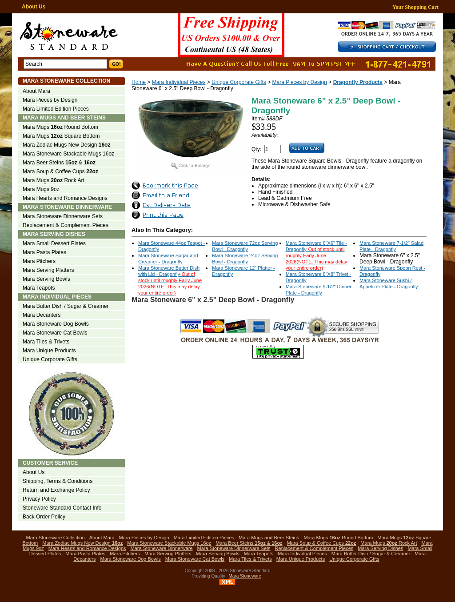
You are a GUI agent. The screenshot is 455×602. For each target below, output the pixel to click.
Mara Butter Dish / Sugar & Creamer (65, 306)
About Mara (36, 91)
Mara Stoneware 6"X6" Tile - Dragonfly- (316, 255)
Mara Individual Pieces (179, 82)
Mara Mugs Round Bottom (60, 127)
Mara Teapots (39, 288)
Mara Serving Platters (48, 270)
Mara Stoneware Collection (66, 81)
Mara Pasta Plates (44, 252)
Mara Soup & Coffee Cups (60, 171)
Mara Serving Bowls (46, 279)
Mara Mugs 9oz (41, 189)
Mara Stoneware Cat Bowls (55, 333)
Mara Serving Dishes (54, 234)
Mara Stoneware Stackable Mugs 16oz (68, 154)
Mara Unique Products (49, 350)
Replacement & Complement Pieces (65, 225)
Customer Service (50, 463)
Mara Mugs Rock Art (53, 180)
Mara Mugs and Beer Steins (64, 118)
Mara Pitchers (39, 261)
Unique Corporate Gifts (239, 82)
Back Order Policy (44, 517)
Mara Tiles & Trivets (46, 342)
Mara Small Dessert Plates (54, 243)
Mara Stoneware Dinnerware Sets (63, 216)
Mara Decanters (41, 315)
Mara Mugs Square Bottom (61, 136)
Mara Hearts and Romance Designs (65, 198)
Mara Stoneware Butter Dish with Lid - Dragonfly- (170, 280)
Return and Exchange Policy (56, 490)
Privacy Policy (39, 499)
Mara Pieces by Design (299, 82)
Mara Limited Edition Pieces (56, 109)
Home (139, 82)
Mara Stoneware (245, 576)
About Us (33, 7)
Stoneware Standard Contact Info (62, 508)
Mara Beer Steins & (59, 162)
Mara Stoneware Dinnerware (67, 207)
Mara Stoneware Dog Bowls (56, 324)
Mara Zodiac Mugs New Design (66, 145)
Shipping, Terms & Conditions (57, 481)
